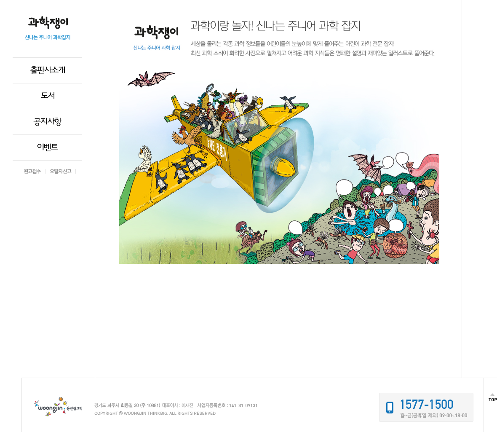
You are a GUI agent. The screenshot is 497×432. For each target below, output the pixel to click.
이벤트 (47, 147)
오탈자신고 (61, 171)
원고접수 (32, 171)
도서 (47, 96)
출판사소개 (47, 70)
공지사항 (47, 122)
